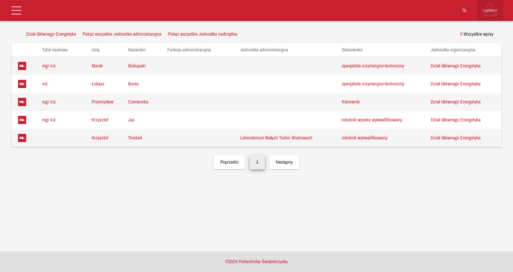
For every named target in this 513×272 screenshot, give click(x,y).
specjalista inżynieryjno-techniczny (373, 65)
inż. (45, 83)
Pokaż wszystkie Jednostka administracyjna (121, 33)
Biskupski (137, 65)
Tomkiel (135, 137)
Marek (97, 65)
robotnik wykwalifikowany (364, 137)
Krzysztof (100, 119)
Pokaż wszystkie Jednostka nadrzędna (202, 33)
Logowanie (490, 10)
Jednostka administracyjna (267, 49)
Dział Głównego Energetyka (456, 65)
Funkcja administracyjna (192, 49)
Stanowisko (355, 49)
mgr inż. (49, 65)
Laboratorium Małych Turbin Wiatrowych (276, 137)
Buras (133, 83)
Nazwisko (140, 49)
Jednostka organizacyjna (456, 49)
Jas (131, 119)
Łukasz (98, 83)
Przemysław (102, 101)
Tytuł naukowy (58, 49)
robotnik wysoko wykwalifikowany (372, 119)
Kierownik (351, 101)
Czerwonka (138, 101)
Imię (99, 49)
